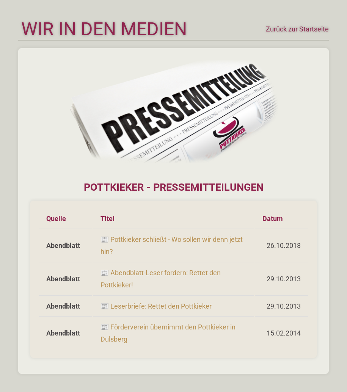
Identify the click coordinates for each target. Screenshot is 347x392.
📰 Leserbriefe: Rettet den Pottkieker (156, 306)
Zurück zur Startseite (297, 29)
